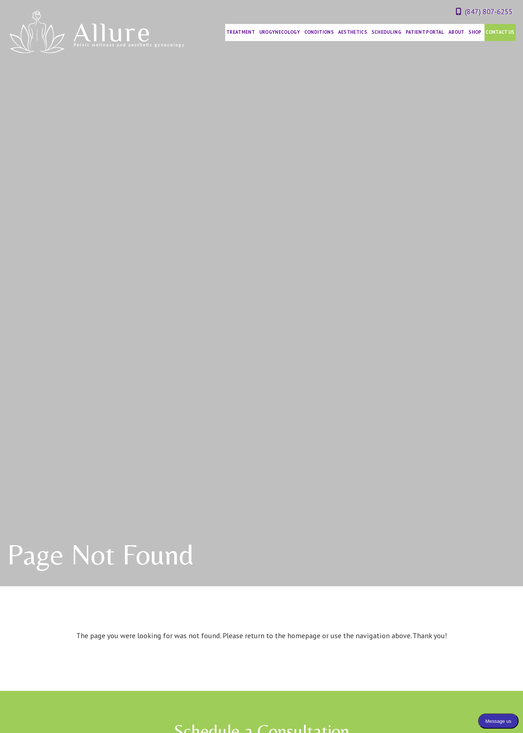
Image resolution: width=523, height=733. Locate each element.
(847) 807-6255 (489, 11)
